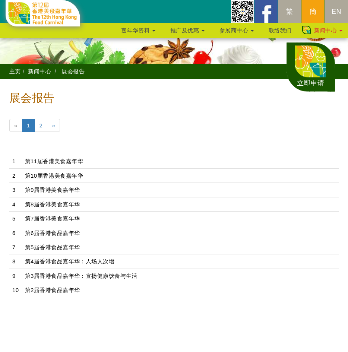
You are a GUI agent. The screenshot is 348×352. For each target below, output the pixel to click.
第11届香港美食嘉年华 (54, 161)
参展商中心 (236, 34)
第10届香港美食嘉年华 (54, 175)
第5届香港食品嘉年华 (52, 247)
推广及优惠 (187, 34)
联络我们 (280, 34)
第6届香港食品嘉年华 (52, 233)
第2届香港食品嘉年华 (52, 290)
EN (336, 15)
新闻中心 (328, 34)
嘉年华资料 (138, 34)
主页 (15, 71)
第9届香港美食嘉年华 (52, 190)
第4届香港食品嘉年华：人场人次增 (70, 261)
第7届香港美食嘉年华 (52, 218)
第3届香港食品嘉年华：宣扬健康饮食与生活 (81, 276)
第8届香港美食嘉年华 (52, 204)
